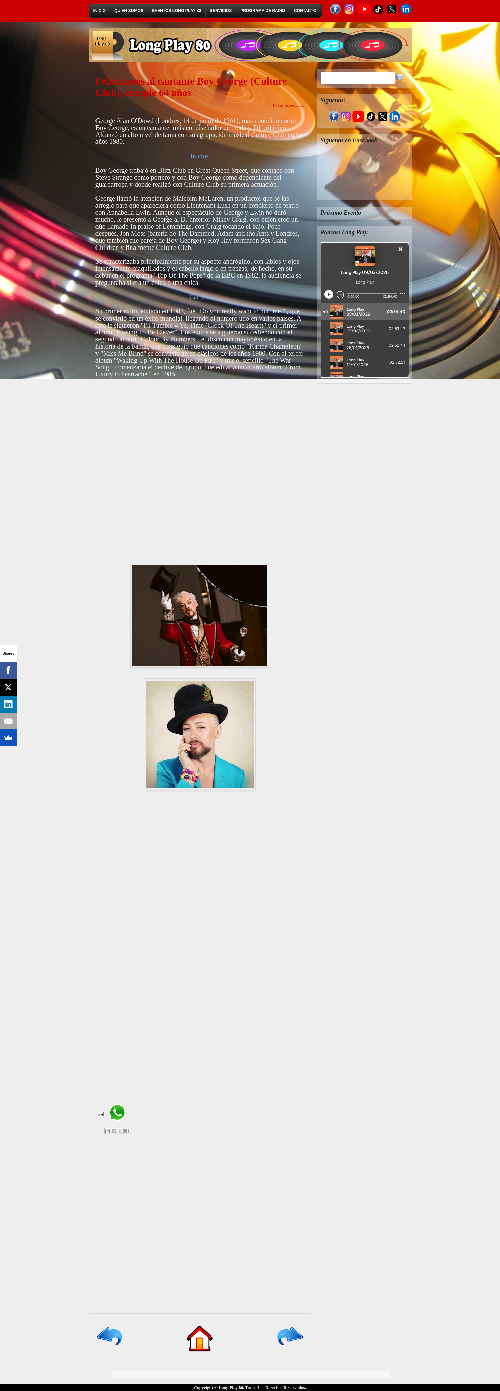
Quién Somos (128, 10)
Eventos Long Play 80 (176, 10)
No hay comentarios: (288, 105)
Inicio (99, 10)
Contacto (305, 10)
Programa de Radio (262, 10)
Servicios (221, 10)
